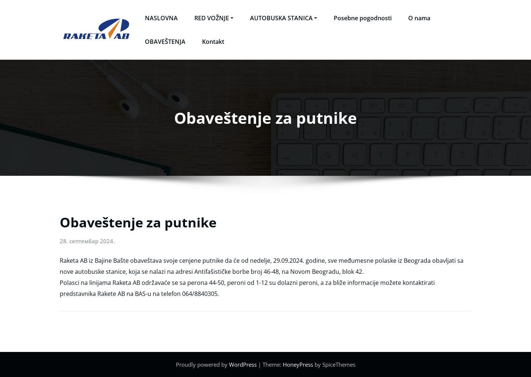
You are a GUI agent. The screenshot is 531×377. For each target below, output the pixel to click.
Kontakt (213, 42)
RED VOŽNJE (213, 18)
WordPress (243, 364)
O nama (419, 18)
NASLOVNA (161, 18)
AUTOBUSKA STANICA (283, 18)
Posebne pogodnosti (363, 18)
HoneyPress (298, 364)
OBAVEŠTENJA (165, 42)
